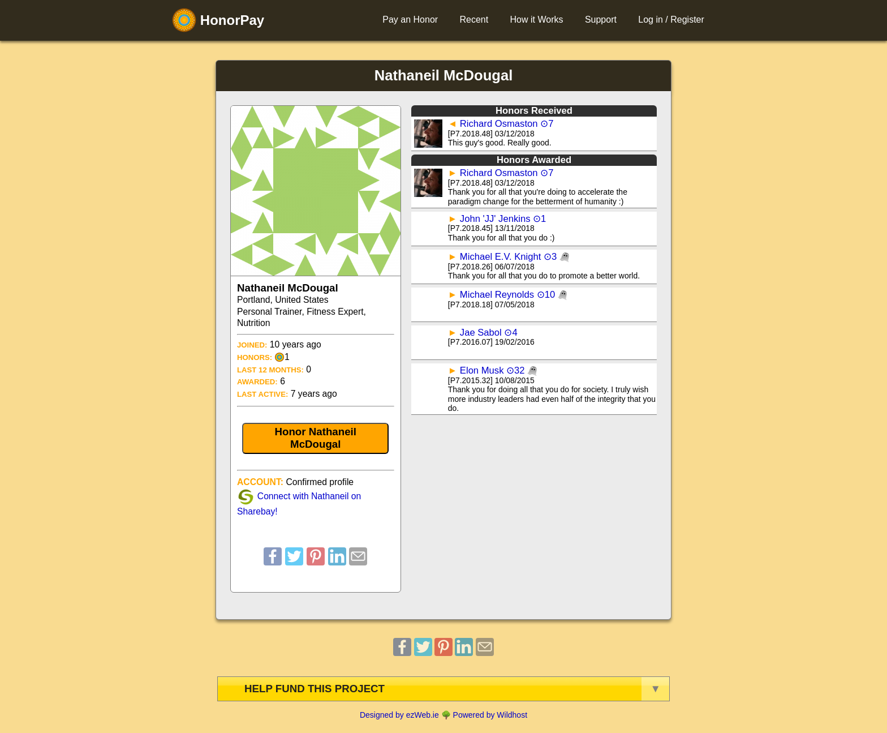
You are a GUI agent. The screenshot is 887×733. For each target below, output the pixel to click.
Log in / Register (671, 19)
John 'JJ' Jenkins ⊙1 (503, 218)
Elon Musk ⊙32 (498, 370)
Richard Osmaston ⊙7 (507, 123)
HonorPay (218, 20)
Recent (473, 19)
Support (601, 19)
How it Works (536, 19)
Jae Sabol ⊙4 (489, 332)
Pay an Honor (410, 19)
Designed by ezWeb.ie (399, 714)
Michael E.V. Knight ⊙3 (514, 256)
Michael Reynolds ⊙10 (513, 294)
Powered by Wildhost (490, 714)
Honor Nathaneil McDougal (315, 438)
